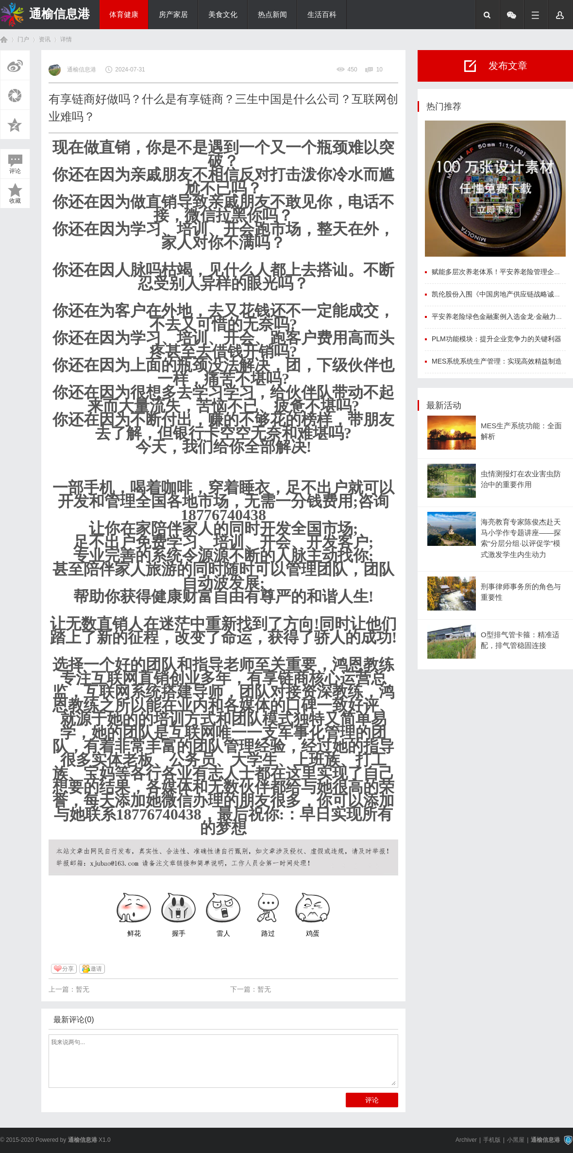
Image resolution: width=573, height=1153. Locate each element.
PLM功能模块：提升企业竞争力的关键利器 (496, 339)
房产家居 (173, 14)
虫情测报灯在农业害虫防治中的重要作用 (521, 479)
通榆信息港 (59, 13)
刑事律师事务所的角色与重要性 (521, 592)
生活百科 (322, 14)
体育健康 (123, 14)
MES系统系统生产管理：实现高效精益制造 (497, 361)
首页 (4, 40)
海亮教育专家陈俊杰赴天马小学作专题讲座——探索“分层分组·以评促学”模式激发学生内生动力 (521, 538)
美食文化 (222, 14)
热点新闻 (272, 14)
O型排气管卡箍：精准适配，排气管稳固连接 (520, 640)
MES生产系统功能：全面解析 (521, 431)
